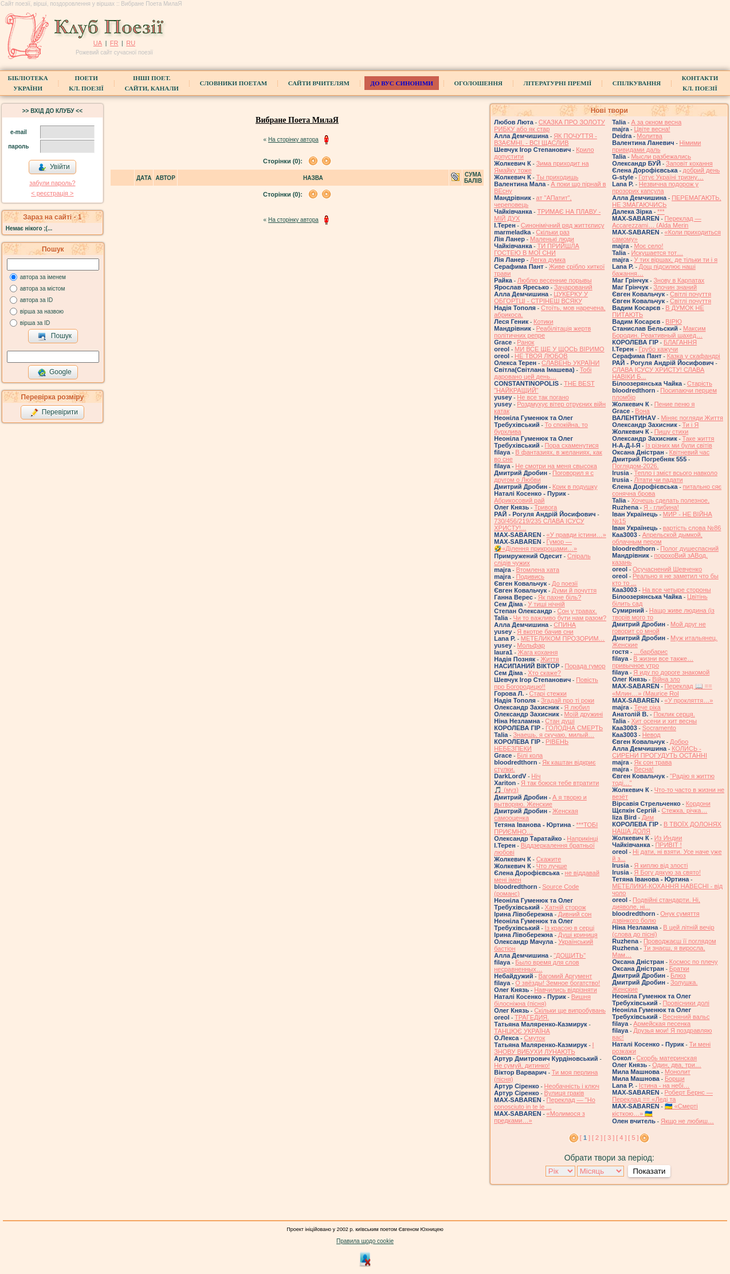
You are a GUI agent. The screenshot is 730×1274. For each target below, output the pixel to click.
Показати (649, 1171)
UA (97, 43)
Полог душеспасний (689, 548)
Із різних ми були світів (678, 445)
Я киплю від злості (661, 865)
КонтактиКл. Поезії (700, 83)
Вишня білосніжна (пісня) (542, 1000)
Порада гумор (585, 666)
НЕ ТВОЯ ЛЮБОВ (541, 355)
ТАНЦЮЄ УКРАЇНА (522, 1031)
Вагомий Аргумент (565, 976)
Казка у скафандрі (693, 355)
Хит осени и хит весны (664, 721)
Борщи (675, 1078)
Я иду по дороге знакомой (671, 672)
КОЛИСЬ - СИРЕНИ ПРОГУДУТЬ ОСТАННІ (659, 752)
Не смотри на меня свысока (556, 465)
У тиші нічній (546, 604)
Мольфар (531, 645)
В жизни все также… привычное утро (652, 662)
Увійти (54, 167)
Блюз (678, 975)
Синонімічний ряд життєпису (563, 225)
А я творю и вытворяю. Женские (540, 800)
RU (130, 43)
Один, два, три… (676, 1064)
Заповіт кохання (689, 163)
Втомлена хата (537, 569)
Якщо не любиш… (687, 1121)
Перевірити (54, 412)
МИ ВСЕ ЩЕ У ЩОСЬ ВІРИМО (560, 349)
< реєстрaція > (52, 193)
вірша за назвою (42, 311)
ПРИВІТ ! (668, 844)
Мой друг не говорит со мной (659, 627)
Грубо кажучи (658, 349)
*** (661, 211)
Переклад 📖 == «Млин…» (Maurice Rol (662, 690)
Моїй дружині (583, 714)
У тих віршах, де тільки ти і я (675, 259)
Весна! (643, 769)
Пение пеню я (674, 404)
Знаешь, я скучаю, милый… (553, 734)
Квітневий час (689, 452)
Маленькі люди (552, 239)
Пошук (54, 336)
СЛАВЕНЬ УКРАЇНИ (570, 362)
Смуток (534, 1037)
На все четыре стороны (676, 589)
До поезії (565, 583)
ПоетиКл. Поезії (86, 83)
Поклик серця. (673, 714)
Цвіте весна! (652, 129)
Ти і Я (690, 424)
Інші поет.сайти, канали (151, 83)
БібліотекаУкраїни (28, 83)
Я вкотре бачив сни (545, 631)
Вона (642, 410)
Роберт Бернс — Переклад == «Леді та (662, 1096)
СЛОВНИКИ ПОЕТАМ (234, 83)
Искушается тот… (657, 252)
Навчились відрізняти (565, 989)
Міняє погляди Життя (692, 417)
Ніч (535, 776)
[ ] (585, 1137)
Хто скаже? (544, 672)
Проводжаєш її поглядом (679, 941)
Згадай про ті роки (567, 700)
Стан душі (559, 721)
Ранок (525, 342)
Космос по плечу (693, 961)
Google (54, 372)
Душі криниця (578, 934)
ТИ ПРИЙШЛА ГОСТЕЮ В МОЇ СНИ (536, 249)
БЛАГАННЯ (680, 342)
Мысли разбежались (661, 156)
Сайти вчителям (319, 83)
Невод (651, 734)
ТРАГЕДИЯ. (532, 1017)
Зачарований (573, 287)
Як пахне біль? (560, 597)
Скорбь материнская (667, 1058)
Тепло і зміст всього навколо (675, 472)
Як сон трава (653, 762)
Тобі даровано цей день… (542, 373)
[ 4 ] (621, 1137)
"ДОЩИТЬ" (570, 955)
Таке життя (698, 438)
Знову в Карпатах (678, 280)
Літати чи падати (658, 479)
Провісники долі (686, 1002)
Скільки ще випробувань (570, 1010)
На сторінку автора (293, 139)
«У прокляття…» (689, 700)
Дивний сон (575, 914)
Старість (699, 383)
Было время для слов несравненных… (536, 966)
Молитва (649, 135)
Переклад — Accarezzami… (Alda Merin (656, 222)
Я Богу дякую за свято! (667, 872)
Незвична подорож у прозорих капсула (655, 187)
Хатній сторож (565, 907)
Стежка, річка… (684, 810)
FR (114, 43)
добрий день (701, 170)
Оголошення (478, 83)
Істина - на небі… (664, 1085)
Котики (543, 321)
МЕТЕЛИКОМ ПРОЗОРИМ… (563, 638)
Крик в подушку (574, 486)
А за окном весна (656, 122)
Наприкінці (582, 838)
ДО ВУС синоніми (401, 83)
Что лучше (551, 866)
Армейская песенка (661, 1023)
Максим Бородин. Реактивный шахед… (658, 332)
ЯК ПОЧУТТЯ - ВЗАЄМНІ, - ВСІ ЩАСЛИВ (545, 139)
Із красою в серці (570, 927)
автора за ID (36, 300)
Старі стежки (548, 693)
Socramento (659, 727)
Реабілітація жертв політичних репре (542, 332)
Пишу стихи (671, 431)
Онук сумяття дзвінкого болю (655, 917)
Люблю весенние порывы (554, 280)
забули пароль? (52, 182)
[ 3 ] (609, 1137)
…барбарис (651, 651)
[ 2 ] (597, 1137)
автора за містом (42, 288)
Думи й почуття (574, 590)
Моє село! (648, 245)
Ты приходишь (557, 177)
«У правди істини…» (576, 534)
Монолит (677, 1071)
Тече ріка (647, 707)
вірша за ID (35, 323)
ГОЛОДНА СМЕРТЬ (574, 727)
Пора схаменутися (572, 445)
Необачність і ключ (571, 1086)
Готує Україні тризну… (671, 177)
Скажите (549, 859)
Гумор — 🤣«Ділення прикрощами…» (535, 545)
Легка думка (548, 259)
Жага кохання (538, 652)
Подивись (530, 576)
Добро (679, 741)
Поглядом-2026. (635, 465)
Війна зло (666, 679)
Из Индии (668, 837)
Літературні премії (557, 83)
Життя (549, 659)
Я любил (577, 707)
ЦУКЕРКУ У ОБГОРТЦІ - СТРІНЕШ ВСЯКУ (541, 297)
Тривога (545, 507)
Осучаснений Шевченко (667, 569)
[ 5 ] (633, 1137)
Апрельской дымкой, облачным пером (657, 538)
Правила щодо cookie (365, 1241)
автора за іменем (43, 277)
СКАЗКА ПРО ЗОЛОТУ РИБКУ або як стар (549, 125)
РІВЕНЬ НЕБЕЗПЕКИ (531, 745)
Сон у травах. (576, 610)
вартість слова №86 (692, 527)
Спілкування (637, 83)
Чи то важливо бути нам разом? (559, 617)
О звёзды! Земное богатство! (557, 982)
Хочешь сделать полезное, (670, 500)
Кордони (698, 803)
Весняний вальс (686, 1016)
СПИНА (565, 624)
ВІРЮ (673, 321)
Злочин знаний (675, 287)
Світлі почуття (690, 294)
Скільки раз (553, 232)
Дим (648, 817)
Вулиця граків (564, 1092)
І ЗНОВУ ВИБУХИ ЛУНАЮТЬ (544, 1048)
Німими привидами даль (656, 146)
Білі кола (530, 755)
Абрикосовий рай (519, 500)
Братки (679, 968)
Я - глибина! (661, 507)
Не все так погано (543, 397)
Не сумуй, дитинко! (522, 1065)
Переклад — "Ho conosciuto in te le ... (544, 1103)
